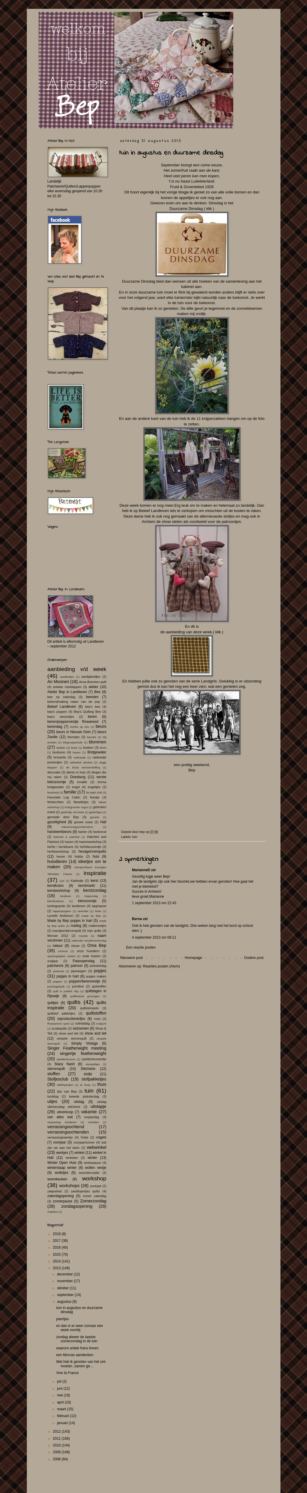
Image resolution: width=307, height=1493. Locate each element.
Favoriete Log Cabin (63, 797)
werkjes (62, 1153)
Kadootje (77, 880)
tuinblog (53, 1096)
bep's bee (92, 706)
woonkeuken (57, 1179)
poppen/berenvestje (84, 981)
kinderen (65, 896)
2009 (57, 1452)
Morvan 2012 (57, 935)
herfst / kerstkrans (60, 847)
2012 (57, 1431)
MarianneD (141, 870)
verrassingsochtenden (68, 1132)
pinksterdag (98, 965)
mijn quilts (94, 930)
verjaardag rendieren (62, 1122)
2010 (57, 1445)
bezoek (91, 737)
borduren (58, 752)
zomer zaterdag (94, 1196)
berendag (55, 727)
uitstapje (98, 1106)
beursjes (74, 737)
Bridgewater (96, 752)
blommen (97, 742)
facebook (53, 792)
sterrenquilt (56, 1069)
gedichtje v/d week (72, 812)
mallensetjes (97, 925)
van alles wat (60, 1117)
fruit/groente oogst (76, 807)
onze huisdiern (88, 951)
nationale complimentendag (88, 940)
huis (96, 856)
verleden (93, 1122)
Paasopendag (83, 961)
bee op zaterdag (61, 697)
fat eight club (94, 792)
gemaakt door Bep (63, 817)
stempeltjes (93, 1064)
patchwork (55, 966)
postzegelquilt (56, 986)
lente (98, 911)
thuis (101, 1084)
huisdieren (57, 861)
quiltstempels (89, 1008)
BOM (103, 747)
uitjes (52, 1101)
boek (74, 747)
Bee (97, 692)
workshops (69, 1185)
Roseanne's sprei (58, 1023)
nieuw (75, 945)
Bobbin (60, 747)
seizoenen (81, 1028)
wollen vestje (95, 1168)
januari (62, 1423)
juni (60, 1388)
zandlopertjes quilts (85, 1191)
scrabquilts (59, 1028)
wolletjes (61, 1173)
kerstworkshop (58, 891)
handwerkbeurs (59, 832)
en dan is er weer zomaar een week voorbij (79, 1328)
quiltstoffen (96, 1013)
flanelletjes (81, 802)
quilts (74, 1002)
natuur (58, 946)
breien (77, 752)
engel (76, 787)
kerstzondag (94, 890)
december (65, 1274)
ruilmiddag (82, 1023)
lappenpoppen (62, 911)
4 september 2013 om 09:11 (154, 937)
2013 (57, 1268)
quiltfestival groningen (85, 996)
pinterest (58, 971)
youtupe (95, 1186)
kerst (94, 881)
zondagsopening (77, 1206)
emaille (82, 782)
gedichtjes (95, 812)
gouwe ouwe (83, 822)
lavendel (83, 911)
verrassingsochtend (65, 1126)
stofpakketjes (94, 1079)
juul (62, 880)
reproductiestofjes (71, 1019)
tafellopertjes (65, 1084)
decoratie (53, 772)
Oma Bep (96, 945)
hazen (69, 842)
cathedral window (81, 762)
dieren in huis (76, 772)
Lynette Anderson (60, 915)
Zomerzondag (93, 1201)
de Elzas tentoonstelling (83, 767)
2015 (57, 1254)
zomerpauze (62, 1201)
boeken (88, 747)
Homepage (193, 958)
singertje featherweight (83, 1053)
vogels (101, 1137)
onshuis (63, 951)
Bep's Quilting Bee (87, 711)
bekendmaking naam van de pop (73, 701)
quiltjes (52, 1003)
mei (60, 1395)
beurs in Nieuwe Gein (73, 732)
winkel (79, 1153)
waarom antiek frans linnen (77, 1348)
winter (92, 1158)
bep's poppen (57, 711)
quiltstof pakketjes (61, 1013)
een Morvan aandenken (74, 1355)
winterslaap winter (62, 1168)
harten (82, 832)
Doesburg (78, 777)
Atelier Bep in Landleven (67, 692)
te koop (85, 1084)
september (66, 1295)
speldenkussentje (94, 1059)
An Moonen (58, 681)
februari (63, 1416)
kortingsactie (56, 906)
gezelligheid (56, 822)
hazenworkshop (90, 842)
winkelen (72, 1157)
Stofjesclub (57, 1079)
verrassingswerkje (60, 1137)
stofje (88, 1074)
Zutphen (52, 1211)
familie (70, 792)
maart (62, 1409)
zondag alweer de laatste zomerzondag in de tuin (76, 1339)
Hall (103, 822)
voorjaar (59, 1142)
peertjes (62, 1319)
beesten (92, 697)
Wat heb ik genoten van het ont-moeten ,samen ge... (81, 1364)
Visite (84, 1137)
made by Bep (91, 915)
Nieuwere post (131, 958)
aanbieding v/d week (76, 669)
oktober (63, 1288)
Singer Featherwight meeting (76, 1048)
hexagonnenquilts (92, 851)
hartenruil (99, 832)
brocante (60, 757)
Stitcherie (88, 1069)
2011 (57, 1438)
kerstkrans (55, 886)
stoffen (53, 1073)
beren (92, 717)
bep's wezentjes (60, 716)
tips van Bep (67, 1091)
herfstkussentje (90, 847)
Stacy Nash (64, 1064)
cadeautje (79, 757)
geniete (94, 817)
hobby (79, 856)
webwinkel (96, 1147)
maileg (76, 926)
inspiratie (95, 873)
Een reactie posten (141, 947)
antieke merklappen (67, 687)
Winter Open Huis (62, 1163)
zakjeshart (54, 1191)
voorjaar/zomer (84, 1142)
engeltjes (94, 787)
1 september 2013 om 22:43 (154, 903)
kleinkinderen (55, 901)
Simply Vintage (84, 1043)
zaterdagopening (60, 1196)
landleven (78, 906)
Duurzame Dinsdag (186, 208)
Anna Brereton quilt (92, 682)
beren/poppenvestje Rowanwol (72, 722)
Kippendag (91, 896)
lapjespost (99, 906)
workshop (94, 1178)
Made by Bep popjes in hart (69, 921)
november (65, 1281)
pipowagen (78, 971)
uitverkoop (65, 1112)
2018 (57, 1234)
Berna (137, 919)
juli (59, 1381)
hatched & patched (66, 837)
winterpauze (92, 1162)
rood (97, 1018)
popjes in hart (68, 976)
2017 (57, 1241)
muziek (83, 935)
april (61, 1402)
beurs (101, 726)
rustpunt (101, 1023)
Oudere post (253, 958)
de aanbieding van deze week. (186, 632)
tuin (134, 837)
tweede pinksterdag (84, 1096)
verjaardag (91, 1117)
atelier (93, 687)
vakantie (89, 1111)
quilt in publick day (66, 991)
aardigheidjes (90, 676)
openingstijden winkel (61, 956)
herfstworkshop (58, 851)
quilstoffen (99, 986)
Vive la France (67, 1373)
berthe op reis (79, 726)
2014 (57, 1261)
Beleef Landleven (61, 707)
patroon (77, 966)
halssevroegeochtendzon (77, 826)
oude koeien (91, 956)
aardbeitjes (67, 676)
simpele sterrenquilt (72, 1038)
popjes (100, 970)
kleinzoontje (87, 901)
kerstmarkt (86, 886)
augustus (64, 1302)
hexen (61, 856)
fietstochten (55, 802)
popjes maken (96, 976)
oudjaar (52, 961)
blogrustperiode (73, 742)
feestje (94, 797)
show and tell (68, 1033)
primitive (78, 986)
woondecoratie (89, 1172)
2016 (57, 1247)
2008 (57, 1459)
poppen (58, 981)
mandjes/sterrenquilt (66, 930)
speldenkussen (66, 1059)
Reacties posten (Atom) (161, 966)
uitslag (79, 1102)
